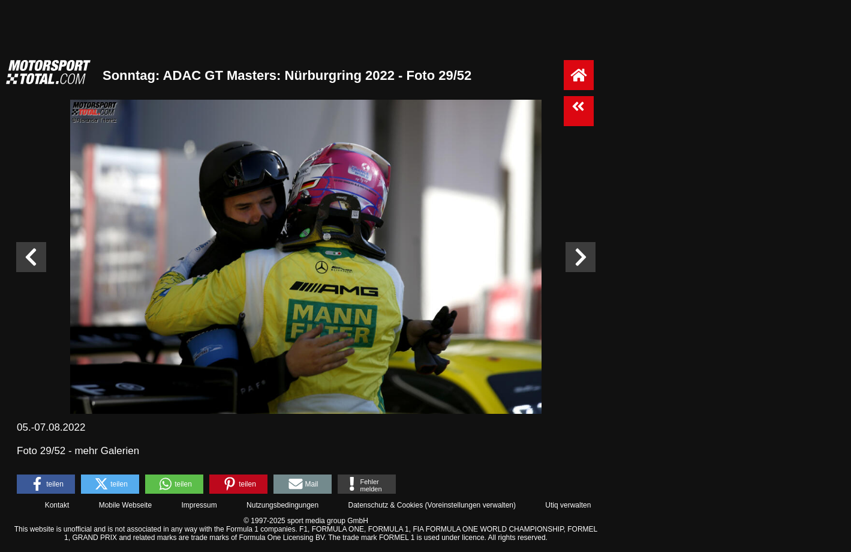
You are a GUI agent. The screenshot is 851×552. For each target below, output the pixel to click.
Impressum (198, 505)
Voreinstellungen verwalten (470, 505)
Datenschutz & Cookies (385, 505)
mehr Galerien (106, 450)
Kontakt (57, 505)
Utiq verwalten (568, 505)
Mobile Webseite (125, 505)
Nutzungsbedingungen (282, 505)
